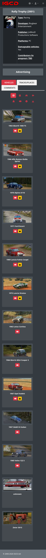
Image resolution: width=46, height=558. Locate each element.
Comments (9, 87)
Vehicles (8, 82)
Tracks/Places (26, 82)
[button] (31, 3)
